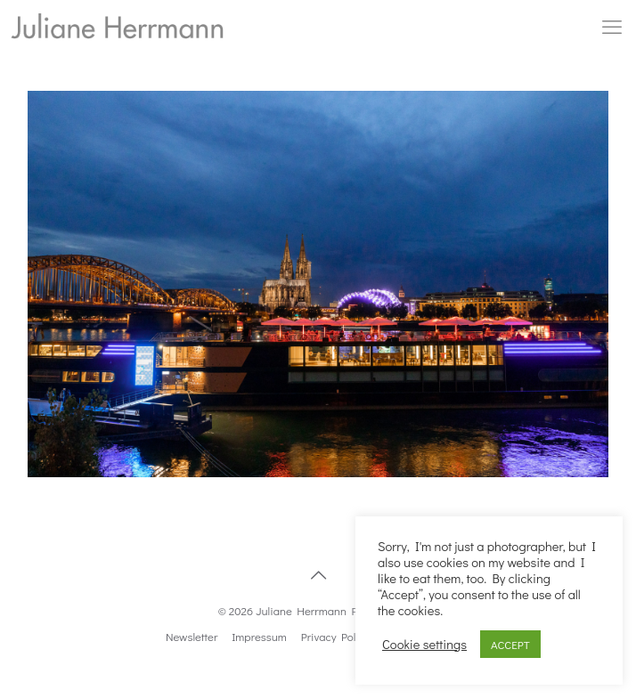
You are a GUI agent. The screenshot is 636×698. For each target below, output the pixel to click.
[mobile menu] (612, 27)
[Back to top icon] (318, 574)
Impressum (259, 636)
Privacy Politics (338, 636)
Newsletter (191, 636)
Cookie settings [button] (424, 645)
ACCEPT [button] (510, 644)
